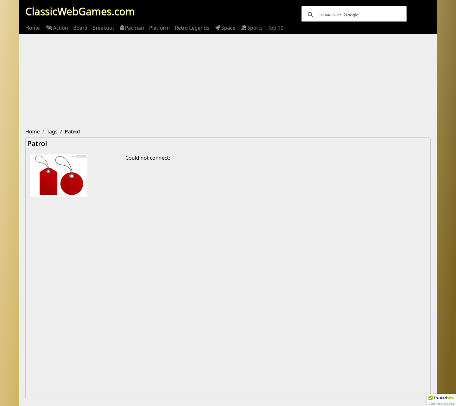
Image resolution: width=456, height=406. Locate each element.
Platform (159, 27)
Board (80, 27)
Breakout (103, 27)
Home (32, 27)
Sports (251, 27)
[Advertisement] (228, 81)
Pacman (131, 27)
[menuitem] (32, 28)
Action (56, 27)
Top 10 (275, 27)
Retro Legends (192, 27)
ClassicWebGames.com (80, 11)
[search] (353, 15)
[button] (441, 400)
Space (224, 27)
